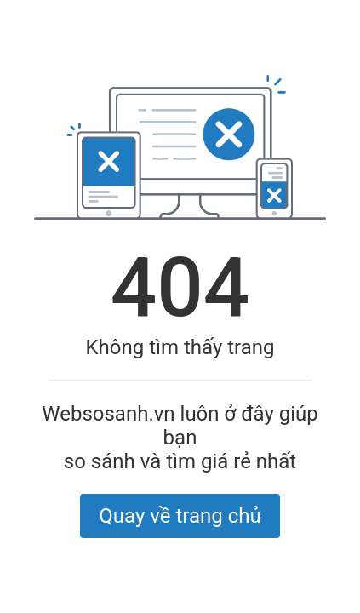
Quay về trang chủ (179, 516)
